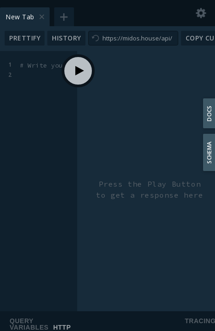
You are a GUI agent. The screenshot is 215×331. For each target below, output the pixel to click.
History (66, 38)
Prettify (24, 38)
